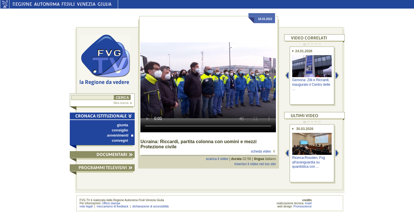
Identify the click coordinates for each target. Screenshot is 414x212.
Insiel (308, 203)
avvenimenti (120, 135)
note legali (86, 206)
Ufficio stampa (111, 203)
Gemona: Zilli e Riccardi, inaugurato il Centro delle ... (311, 84)
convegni (120, 140)
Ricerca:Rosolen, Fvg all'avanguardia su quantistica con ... (308, 162)
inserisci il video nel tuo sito (255, 164)
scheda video (263, 151)
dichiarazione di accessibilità (150, 206)
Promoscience (302, 206)
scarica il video (217, 159)
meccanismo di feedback (112, 206)
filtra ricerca (123, 103)
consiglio (120, 130)
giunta (122, 125)
